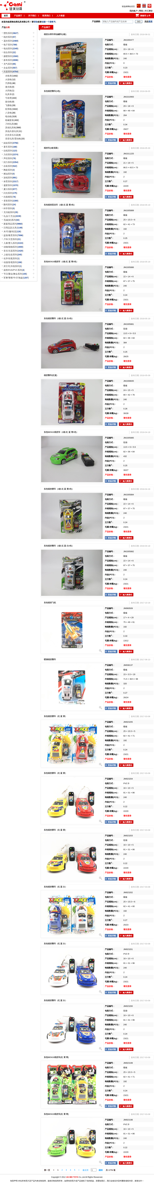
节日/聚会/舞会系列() (15, 274)
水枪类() (11, 76)
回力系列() (11, 162)
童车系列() (10, 147)
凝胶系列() (11, 185)
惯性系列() (11, 33)
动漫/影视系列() (13, 262)
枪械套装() (12, 120)
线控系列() (10, 37)
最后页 (86, 1170)
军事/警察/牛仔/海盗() (16, 277)
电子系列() (10, 44)
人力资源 (61, 15)
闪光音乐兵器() (13, 135)
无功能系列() (11, 212)
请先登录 (127, 77)
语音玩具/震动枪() (15, 138)
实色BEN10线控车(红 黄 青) (56, 1057)
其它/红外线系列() (13, 266)
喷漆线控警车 (50, 659)
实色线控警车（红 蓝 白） (55, 887)
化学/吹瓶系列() (12, 258)
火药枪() (9, 90)
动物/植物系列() (13, 247)
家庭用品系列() (13, 224)
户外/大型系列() (12, 239)
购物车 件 (145, 15)
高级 (148, 21)
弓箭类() (11, 98)
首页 (6, 15)
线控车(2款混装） (52, 148)
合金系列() (10, 68)
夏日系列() (10, 189)
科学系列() (9, 208)
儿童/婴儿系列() (13, 243)
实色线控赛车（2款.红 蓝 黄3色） (59, 489)
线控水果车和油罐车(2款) (55, 34)
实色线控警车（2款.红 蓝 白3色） (59, 318)
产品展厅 (18, 15)
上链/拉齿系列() (13, 254)
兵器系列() (11, 71)
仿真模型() (10, 197)
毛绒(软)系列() (12, 220)
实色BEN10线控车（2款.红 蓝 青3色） (61, 261)
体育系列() (11, 181)
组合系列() (10, 52)
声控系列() (10, 158)
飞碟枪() (10, 105)
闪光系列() (10, 193)
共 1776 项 (110, 1170)
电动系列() (11, 48)
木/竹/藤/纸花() (12, 231)
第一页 (47, 1170)
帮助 (141, 11)
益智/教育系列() (13, 235)
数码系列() (10, 204)
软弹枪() (11, 109)
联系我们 (46, 15)
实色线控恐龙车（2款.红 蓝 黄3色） (60, 205)
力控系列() (11, 154)
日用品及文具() (13, 227)
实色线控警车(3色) (52, 91)
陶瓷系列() (9, 170)
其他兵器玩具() (13, 131)
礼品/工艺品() (12, 216)
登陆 (36, 22)
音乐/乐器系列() (13, 251)
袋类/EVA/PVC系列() (14, 270)
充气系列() (10, 64)
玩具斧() (9, 94)
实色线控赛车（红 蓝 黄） (55, 716)
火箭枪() (10, 79)
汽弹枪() (10, 83)
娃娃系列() (11, 143)
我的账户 (134, 11)
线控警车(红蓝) (50, 375)
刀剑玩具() (11, 124)
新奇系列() (11, 60)
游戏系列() (10, 177)
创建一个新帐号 (49, 22)
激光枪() (9, 87)
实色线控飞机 (50, 602)
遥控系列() (11, 41)
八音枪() (10, 113)
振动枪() (9, 101)
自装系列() (10, 166)
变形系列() (11, 200)
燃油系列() (9, 173)
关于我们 (32, 15)
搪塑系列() (11, 56)
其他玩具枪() (13, 127)
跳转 (101, 1170)
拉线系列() (10, 150)
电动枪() (11, 116)
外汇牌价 (149, 11)
